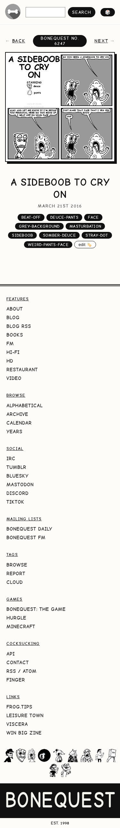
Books (14, 335)
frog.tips (19, 707)
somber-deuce (59, 235)
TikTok (15, 502)
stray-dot (96, 235)
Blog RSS (18, 326)
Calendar (19, 423)
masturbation (85, 226)
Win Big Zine (24, 733)
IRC (10, 458)
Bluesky (17, 476)
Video (13, 378)
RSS (11, 671)
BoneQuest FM (25, 537)
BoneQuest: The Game (36, 609)
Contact (17, 662)
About (14, 309)
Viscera (17, 724)
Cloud (14, 582)
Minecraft (20, 626)
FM (10, 343)
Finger (15, 680)
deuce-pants (64, 217)
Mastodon (20, 484)
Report (15, 573)
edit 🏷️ (85, 244)
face (93, 217)
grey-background (39, 226)
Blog (13, 317)
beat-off (31, 217)
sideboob (22, 235)
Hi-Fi (13, 352)
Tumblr (16, 467)
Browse (16, 565)
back (18, 41)
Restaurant (22, 369)
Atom (29, 671)
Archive (17, 414)
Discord (17, 493)
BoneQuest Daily (29, 529)
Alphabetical (24, 405)
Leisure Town (25, 715)
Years (14, 431)
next (101, 41)
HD (9, 361)
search (81, 12)
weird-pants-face (48, 244)
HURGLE (16, 618)
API (10, 654)
